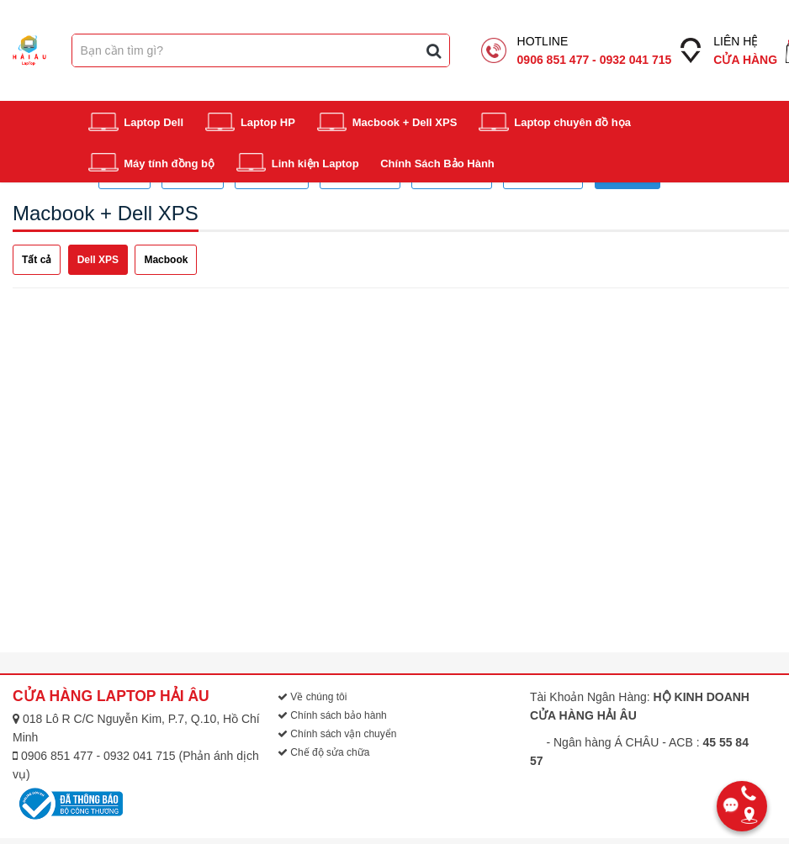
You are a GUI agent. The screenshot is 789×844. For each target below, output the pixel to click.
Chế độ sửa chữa (323, 752)
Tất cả (36, 260)
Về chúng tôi (312, 697)
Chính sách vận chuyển (337, 734)
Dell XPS (98, 260)
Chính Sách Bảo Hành (437, 163)
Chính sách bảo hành (332, 715)
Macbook (166, 260)
